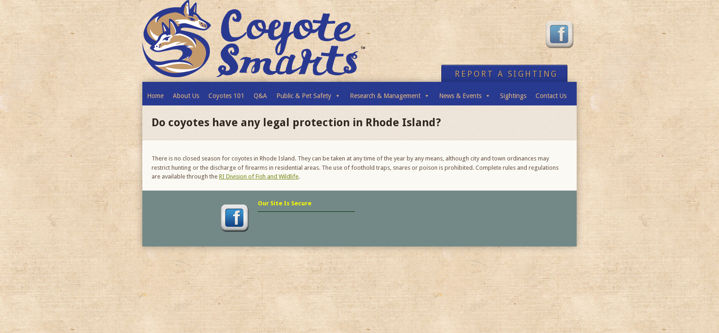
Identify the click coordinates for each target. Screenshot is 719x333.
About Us (186, 95)
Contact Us (551, 95)
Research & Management (390, 93)
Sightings (513, 95)
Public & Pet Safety (308, 93)
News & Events (465, 93)
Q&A (260, 95)
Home (155, 95)
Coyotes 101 (226, 95)
